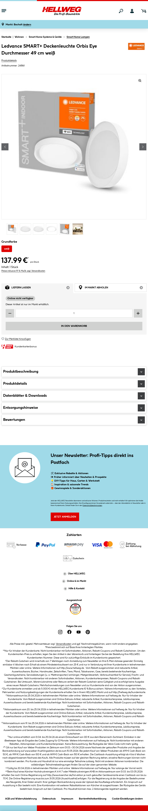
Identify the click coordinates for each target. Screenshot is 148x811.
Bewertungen (74, 419)
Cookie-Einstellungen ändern (127, 798)
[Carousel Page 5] (65, 229)
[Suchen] (121, 11)
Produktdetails (9, 61)
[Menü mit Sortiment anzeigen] (3, 11)
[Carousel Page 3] (39, 229)
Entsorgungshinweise (74, 407)
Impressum (67, 798)
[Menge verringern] (10, 313)
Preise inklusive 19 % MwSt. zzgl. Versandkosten (23, 271)
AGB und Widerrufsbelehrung (21, 798)
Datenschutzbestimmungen (92, 505)
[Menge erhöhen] (138, 313)
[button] (18, 25)
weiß (6, 249)
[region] (74, 155)
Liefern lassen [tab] (39, 288)
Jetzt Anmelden (65, 517)
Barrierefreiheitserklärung (92, 798)
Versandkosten (63, 644)
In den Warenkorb (74, 326)
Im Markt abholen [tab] (112, 288)
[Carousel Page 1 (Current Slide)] (13, 229)
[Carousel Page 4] (52, 229)
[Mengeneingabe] (74, 313)
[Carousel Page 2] (26, 229)
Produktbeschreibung (74, 371)
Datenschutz (49, 798)
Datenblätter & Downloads (74, 395)
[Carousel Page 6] (78, 229)
